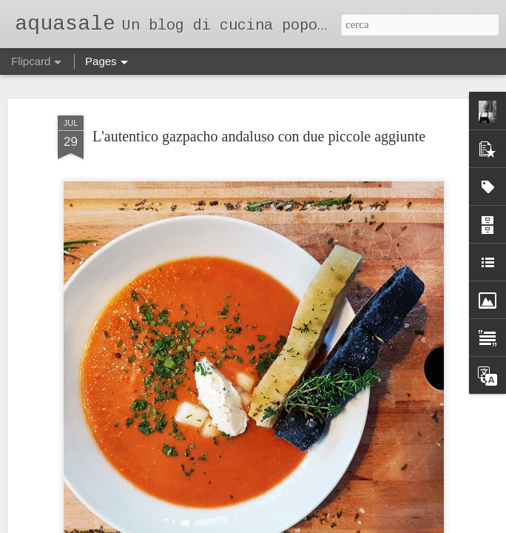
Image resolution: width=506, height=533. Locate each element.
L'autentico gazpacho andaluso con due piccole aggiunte (258, 136)
